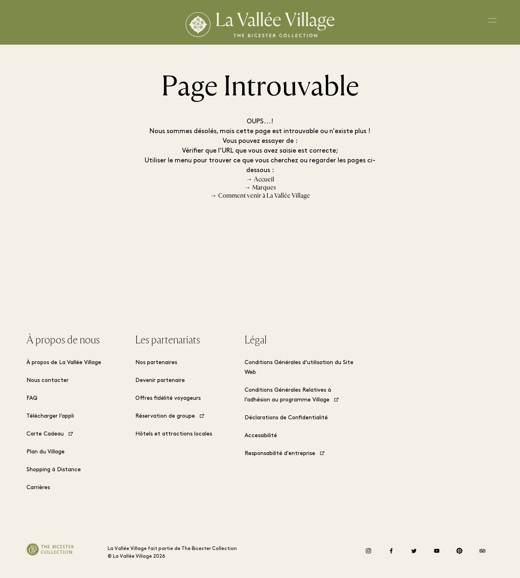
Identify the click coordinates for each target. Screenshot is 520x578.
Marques (264, 187)
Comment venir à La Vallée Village (264, 196)
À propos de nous (63, 340)
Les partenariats (167, 340)
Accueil (264, 179)
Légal (255, 340)
